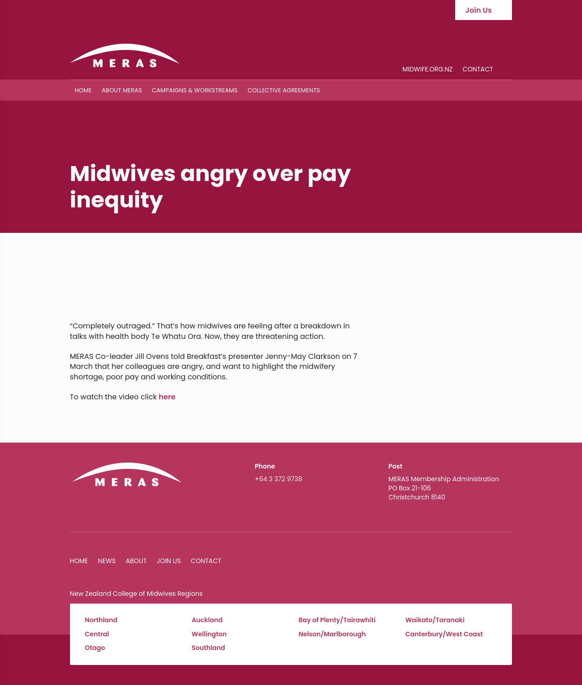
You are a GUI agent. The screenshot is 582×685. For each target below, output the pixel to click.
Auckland (207, 620)
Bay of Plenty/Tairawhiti (337, 620)
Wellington (209, 634)
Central (97, 634)
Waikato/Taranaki (434, 620)
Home (83, 90)
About (135, 560)
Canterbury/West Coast (444, 634)
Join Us (168, 560)
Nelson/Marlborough (332, 634)
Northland (101, 620)
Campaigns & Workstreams (194, 90)
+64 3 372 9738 (278, 479)
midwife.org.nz (427, 70)
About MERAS (122, 90)
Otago (95, 648)
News (107, 560)
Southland (209, 648)
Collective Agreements (283, 90)
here (167, 397)
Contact (477, 70)
